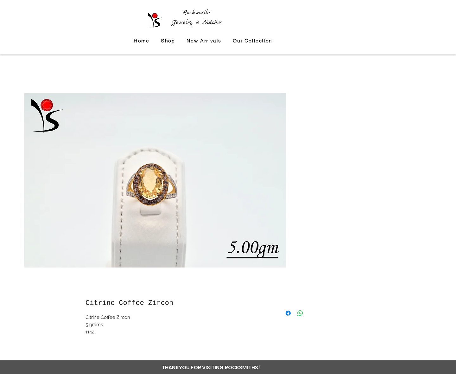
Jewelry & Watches (197, 22)
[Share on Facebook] (288, 313)
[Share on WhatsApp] (300, 313)
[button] (252, 41)
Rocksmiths (197, 13)
